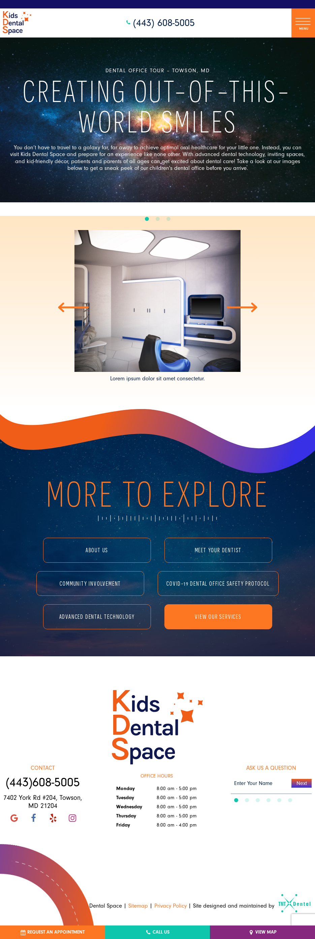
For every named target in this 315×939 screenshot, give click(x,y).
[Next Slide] (242, 307)
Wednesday (129, 807)
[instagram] (72, 818)
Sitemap (138, 906)
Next (301, 783)
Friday (123, 825)
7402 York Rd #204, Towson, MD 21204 (42, 802)
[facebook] (33, 818)
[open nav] (303, 23)
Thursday (126, 816)
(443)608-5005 (43, 782)
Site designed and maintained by (249, 906)
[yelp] (53, 818)
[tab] (147, 219)
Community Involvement (90, 583)
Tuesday (125, 798)
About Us (97, 550)
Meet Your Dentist (218, 550)
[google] (14, 818)
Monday (125, 788)
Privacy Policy (170, 906)
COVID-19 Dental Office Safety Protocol (218, 583)
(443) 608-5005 (160, 23)
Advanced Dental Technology (97, 616)
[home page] (17, 22)
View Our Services (218, 616)
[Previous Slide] (73, 307)
